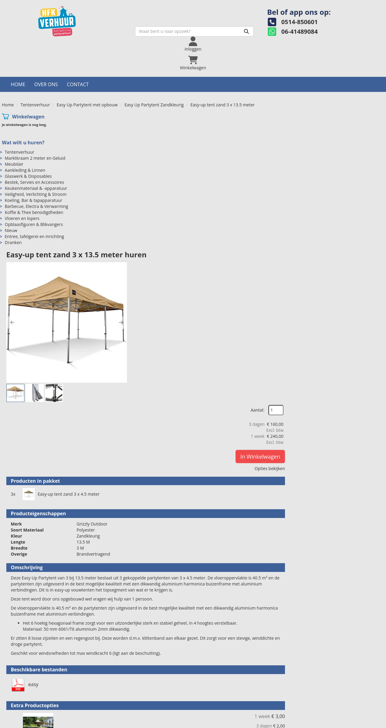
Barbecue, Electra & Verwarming (36, 176)
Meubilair (14, 133)
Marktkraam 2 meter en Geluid (35, 127)
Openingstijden (121, 697)
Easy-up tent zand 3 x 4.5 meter (164, 261)
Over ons (46, 54)
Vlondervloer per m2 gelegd (211, 532)
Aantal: (352, 100)
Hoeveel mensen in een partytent (329, 697)
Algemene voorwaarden (224, 703)
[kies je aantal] (372, 495)
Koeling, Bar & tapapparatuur (33, 170)
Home (18, 54)
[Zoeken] (213, 35)
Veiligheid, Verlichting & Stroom (36, 164)
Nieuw (11, 200)
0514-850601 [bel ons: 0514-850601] (28, 692)
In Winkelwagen (355, 146)
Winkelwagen (28, 86)
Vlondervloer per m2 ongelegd (214, 466)
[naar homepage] (49, 25)
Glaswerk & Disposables (28, 146)
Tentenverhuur (35, 74)
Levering (209, 691)
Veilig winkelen (215, 697)
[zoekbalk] (161, 35)
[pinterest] (378, 722)
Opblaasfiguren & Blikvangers (34, 194)
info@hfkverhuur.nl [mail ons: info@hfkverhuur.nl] (34, 702)
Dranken (13, 212)
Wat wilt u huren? (23, 112)
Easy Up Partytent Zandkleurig (154, 74)
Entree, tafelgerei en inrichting (34, 206)
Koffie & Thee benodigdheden (34, 182)
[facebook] (346, 722)
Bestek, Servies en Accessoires (34, 152)
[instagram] (367, 722)
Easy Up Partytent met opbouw (87, 74)
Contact (78, 54)
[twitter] (357, 722)
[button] (108, 155)
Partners (114, 703)
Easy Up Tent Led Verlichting (212, 598)
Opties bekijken (364, 158)
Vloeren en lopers (22, 188)
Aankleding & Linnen (25, 140)
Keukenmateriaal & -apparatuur (36, 158)
